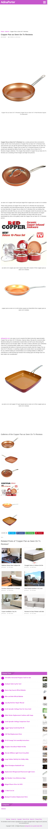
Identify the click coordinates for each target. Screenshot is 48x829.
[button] (44, 2)
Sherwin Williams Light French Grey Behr (17, 753)
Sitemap (8, 819)
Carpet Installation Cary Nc (9, 611)
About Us (32, 819)
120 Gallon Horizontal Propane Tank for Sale (18, 677)
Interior (4, 37)
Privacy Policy (38, 819)
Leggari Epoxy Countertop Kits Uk (14, 728)
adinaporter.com (5, 338)
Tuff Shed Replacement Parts (13, 734)
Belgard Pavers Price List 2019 (13, 784)
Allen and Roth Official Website (14, 696)
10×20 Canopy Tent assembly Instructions (17, 740)
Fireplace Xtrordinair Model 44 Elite (15, 746)
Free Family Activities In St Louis (33, 588)
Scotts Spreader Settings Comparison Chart (17, 721)
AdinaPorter (8, 2)
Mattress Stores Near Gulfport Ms (11, 565)
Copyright (19, 819)
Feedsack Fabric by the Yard (13, 684)
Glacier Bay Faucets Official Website (15, 690)
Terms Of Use (26, 819)
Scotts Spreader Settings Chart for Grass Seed (18, 709)
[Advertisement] (24, 18)
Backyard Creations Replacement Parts (16, 797)
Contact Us (13, 819)
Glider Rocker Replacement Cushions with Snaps (19, 715)
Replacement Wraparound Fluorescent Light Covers (20, 772)
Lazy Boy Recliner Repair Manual (14, 703)
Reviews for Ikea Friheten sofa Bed (34, 611)
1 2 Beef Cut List (9, 790)
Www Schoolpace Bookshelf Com (14, 765)
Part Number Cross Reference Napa (15, 778)
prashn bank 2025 (37, 826)
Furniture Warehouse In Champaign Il (12, 588)
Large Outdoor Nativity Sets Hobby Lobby (16, 759)
